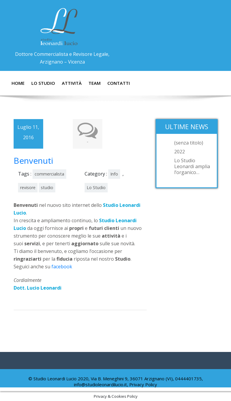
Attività (72, 83)
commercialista (49, 174)
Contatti (118, 83)
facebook (61, 266)
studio (47, 187)
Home (18, 83)
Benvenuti (33, 160)
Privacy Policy (143, 384)
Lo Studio (43, 83)
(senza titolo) (188, 143)
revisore (27, 187)
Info (114, 174)
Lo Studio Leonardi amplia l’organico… (192, 166)
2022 (179, 152)
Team (94, 83)
